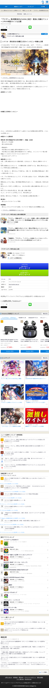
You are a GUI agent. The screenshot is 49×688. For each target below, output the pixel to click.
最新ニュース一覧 (27, 10)
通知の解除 (40, 677)
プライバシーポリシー (30, 677)
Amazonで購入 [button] (10, 351)
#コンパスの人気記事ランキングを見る (10, 483)
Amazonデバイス (33, 317)
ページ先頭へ (44, 672)
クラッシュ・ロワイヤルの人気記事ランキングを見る (13, 504)
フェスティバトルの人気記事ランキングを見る (11, 497)
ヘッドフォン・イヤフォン (9, 317)
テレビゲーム (43, 317)
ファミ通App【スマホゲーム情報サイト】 (11, 10)
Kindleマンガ (22, 317)
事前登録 (19, 14)
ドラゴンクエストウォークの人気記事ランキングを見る (13, 491)
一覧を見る (45, 313)
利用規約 (15, 677)
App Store (24, 266)
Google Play (24, 273)
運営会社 (21, 677)
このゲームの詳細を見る (16, 258)
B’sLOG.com (28, 679)
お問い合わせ (8, 677)
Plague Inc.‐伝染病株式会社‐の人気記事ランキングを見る (13, 518)
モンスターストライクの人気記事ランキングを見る (12, 524)
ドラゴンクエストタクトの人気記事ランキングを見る (13, 532)
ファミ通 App (6, 2)
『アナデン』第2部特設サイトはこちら (13, 78)
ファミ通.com (20, 679)
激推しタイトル (28, 14)
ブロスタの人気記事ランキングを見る (10, 510)
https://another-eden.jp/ (14, 284)
